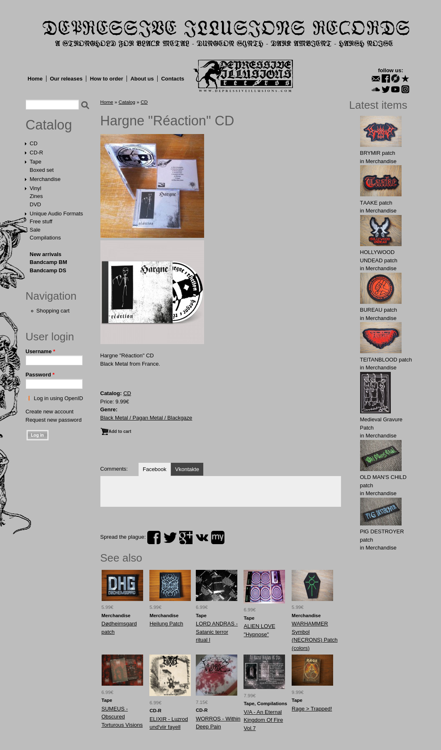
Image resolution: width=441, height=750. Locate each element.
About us (141, 79)
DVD (35, 204)
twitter (170, 537)
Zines (36, 196)
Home (35, 79)
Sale (35, 230)
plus (185, 537)
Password (40, 374)
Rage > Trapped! (312, 709)
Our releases (66, 79)
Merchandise (45, 179)
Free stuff (41, 221)
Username (41, 351)
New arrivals (46, 254)
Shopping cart (53, 311)
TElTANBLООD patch (386, 360)
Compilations (45, 238)
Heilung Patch (166, 624)
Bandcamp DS (48, 270)
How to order (106, 79)
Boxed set (42, 170)
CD (34, 143)
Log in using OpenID (58, 398)
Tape (35, 162)
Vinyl (35, 188)
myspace (217, 537)
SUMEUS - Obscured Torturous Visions (122, 717)
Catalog (49, 124)
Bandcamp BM (48, 262)
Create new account (50, 411)
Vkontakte (187, 469)
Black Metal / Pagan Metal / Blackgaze (146, 418)
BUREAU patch (378, 310)
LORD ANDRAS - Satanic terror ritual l (217, 632)
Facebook (154, 469)
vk (202, 537)
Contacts (172, 79)
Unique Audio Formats (56, 213)
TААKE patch (376, 203)
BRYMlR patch (377, 153)
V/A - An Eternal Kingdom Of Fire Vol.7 (263, 720)
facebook (154, 537)
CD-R (37, 152)
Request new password (54, 420)
